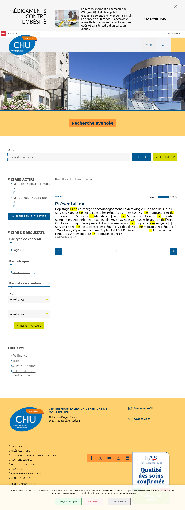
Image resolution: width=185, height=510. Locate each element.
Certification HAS (21, 478)
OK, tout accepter (68, 501)
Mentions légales (21, 460)
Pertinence (19, 355)
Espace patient (19, 446)
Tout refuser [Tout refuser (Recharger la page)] (93, 501)
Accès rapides (172, 33)
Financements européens (26, 473)
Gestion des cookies (23, 484)
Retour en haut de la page (176, 398)
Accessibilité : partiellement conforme (34, 455)
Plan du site (18, 469)
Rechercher (167, 157)
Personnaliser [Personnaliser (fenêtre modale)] (119, 501)
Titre (15, 360)
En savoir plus (156, 18)
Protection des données (25, 464)
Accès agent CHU (21, 450)
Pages (16, 250)
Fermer (175, 6)
